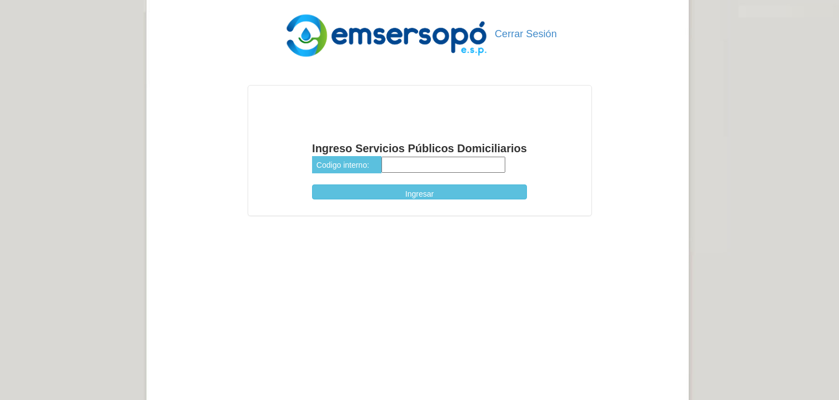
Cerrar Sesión (524, 33)
